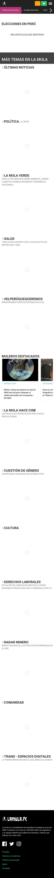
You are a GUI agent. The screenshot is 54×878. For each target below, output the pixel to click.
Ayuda (4, 864)
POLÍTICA (46, 10)
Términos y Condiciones (11, 856)
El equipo (5, 852)
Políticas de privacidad (10, 860)
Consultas (6, 868)
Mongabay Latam (10, 383)
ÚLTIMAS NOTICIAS (31, 10)
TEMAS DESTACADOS (10, 10)
